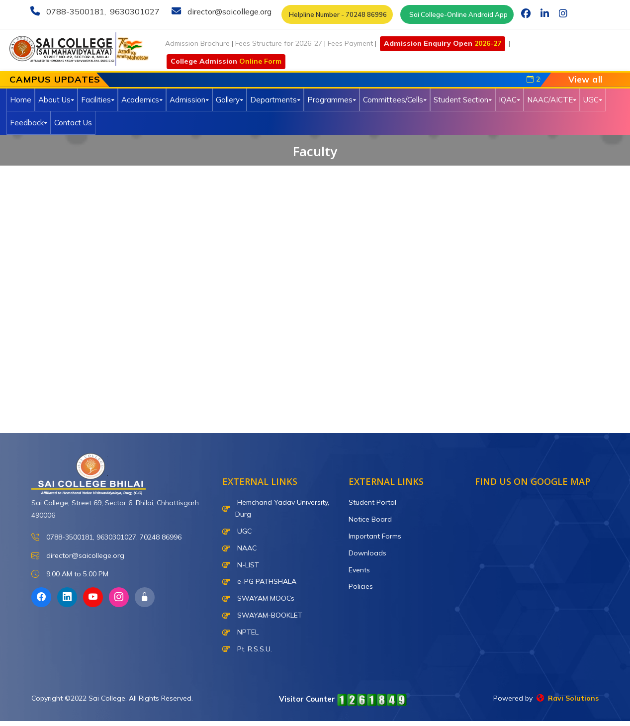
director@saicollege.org (228, 11)
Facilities (97, 99)
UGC (592, 99)
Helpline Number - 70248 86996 (337, 14)
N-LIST (240, 564)
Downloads (367, 552)
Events (359, 569)
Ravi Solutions (568, 698)
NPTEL (240, 632)
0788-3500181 (74, 11)
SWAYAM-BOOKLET (262, 615)
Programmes (331, 99)
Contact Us (73, 122)
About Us (56, 99)
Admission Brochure (197, 43)
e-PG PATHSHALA (259, 581)
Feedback (28, 122)
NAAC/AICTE (551, 99)
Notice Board (370, 519)
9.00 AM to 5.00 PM (69, 574)
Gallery (229, 99)
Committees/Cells (395, 99)
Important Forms (375, 536)
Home (20, 99)
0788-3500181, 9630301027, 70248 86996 (106, 537)
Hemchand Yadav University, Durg (275, 508)
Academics (142, 99)
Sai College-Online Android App (457, 14)
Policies (361, 586)
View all (585, 79)
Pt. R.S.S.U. (247, 648)
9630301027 (134, 11)
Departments (275, 99)
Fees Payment (350, 43)
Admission (189, 99)
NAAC (239, 548)
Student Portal (372, 502)
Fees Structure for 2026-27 (278, 43)
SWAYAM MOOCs (258, 598)
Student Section (463, 99)
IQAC (509, 99)
